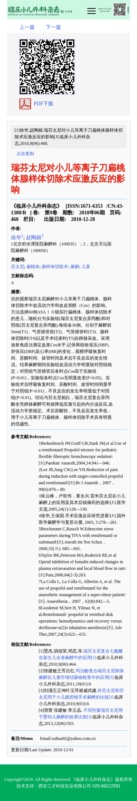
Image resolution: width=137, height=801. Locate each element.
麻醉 (75, 266)
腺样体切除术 (55, 266)
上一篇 (27, 27)
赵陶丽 (34, 237)
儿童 (85, 266)
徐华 (17, 237)
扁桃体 (32, 266)
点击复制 (25, 153)
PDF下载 (44, 103)
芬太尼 (17, 266)
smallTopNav (107, 10)
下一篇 (53, 27)
